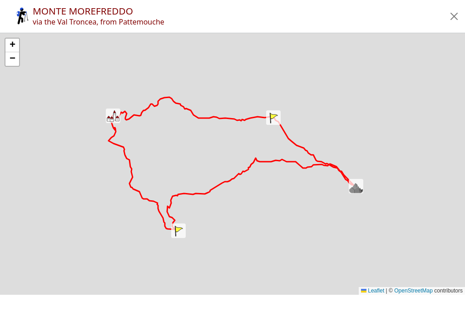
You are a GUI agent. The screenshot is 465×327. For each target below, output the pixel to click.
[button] (454, 16)
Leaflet (372, 290)
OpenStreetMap (413, 290)
